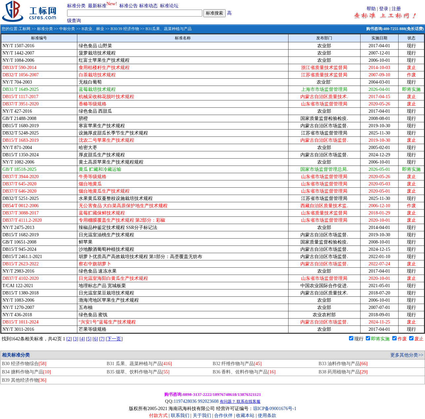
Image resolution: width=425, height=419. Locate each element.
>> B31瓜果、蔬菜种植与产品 (165, 28)
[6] (95, 338)
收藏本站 (245, 415)
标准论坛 (169, 5)
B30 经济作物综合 (24, 363)
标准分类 (76, 5)
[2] (69, 338)
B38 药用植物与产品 (343, 371)
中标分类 (67, 28)
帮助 (371, 8)
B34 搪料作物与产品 (26, 371)
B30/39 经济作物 (124, 28)
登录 (383, 8)
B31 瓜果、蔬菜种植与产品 (139, 363)
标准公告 (128, 5)
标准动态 (148, 5)
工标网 (24, 28)
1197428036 (185, 401)
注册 (396, 8)
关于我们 (202, 415)
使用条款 (267, 415)
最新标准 (97, 5)
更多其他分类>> (406, 355)
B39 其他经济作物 (24, 380)
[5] (88, 338)
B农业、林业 (93, 28)
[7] (101, 338)
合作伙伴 (223, 415)
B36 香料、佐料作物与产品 (243, 371)
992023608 (208, 401)
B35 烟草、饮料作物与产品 (138, 371)
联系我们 (180, 415)
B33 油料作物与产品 (343, 363)
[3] (75, 338)
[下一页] (114, 338)
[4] (82, 338)
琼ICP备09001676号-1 (274, 408)
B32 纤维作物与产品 (236, 363)
